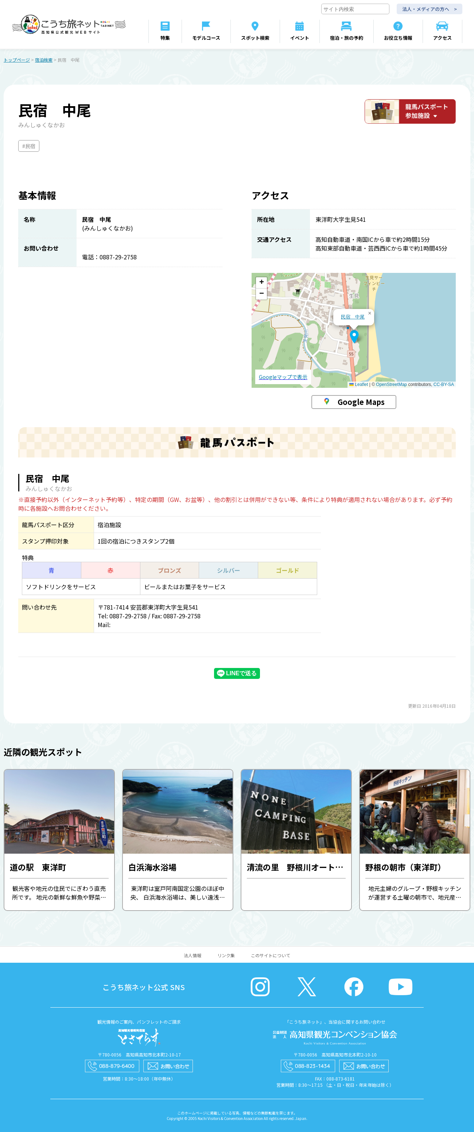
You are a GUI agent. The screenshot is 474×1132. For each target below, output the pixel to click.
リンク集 (226, 955)
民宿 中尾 (353, 317)
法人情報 (192, 955)
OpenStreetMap (391, 384)
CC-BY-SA (444, 384)
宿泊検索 (44, 60)
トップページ (17, 60)
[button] (354, 336)
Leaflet (358, 384)
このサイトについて (270, 955)
